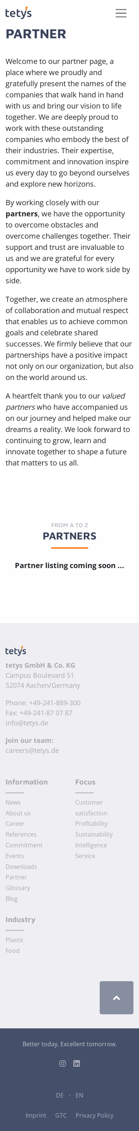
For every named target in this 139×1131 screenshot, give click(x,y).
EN (79, 1095)
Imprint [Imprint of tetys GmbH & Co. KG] (36, 1115)
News (13, 802)
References (21, 834)
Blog (12, 899)
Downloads (21, 867)
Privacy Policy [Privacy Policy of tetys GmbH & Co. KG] (94, 1115)
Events (15, 856)
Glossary (18, 888)
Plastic (15, 940)
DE (60, 1095)
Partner (16, 877)
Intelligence (91, 845)
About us (18, 813)
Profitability (91, 823)
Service (85, 856)
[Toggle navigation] (121, 13)
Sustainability (94, 834)
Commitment (24, 845)
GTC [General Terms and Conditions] (61, 1115)
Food (13, 951)
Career (15, 823)
